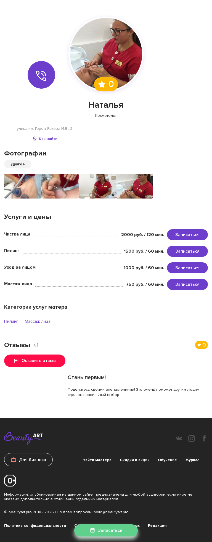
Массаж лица (38, 321)
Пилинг (11, 321)
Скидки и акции (135, 460)
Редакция (157, 525)
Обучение (167, 460)
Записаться (187, 234)
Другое (18, 164)
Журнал (192, 460)
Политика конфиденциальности (35, 525)
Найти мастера (97, 460)
